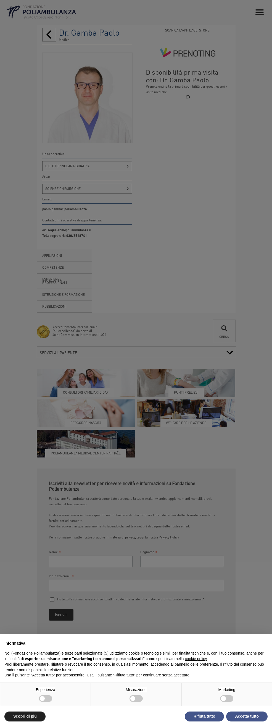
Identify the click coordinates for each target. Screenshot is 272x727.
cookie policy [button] (196, 659)
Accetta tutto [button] (247, 716)
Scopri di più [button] (25, 716)
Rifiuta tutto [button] (204, 716)
